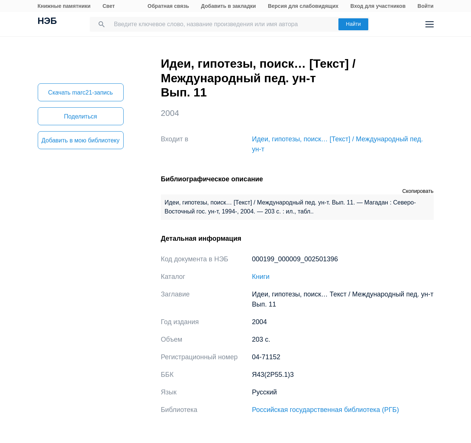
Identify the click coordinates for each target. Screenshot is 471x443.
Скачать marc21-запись (80, 92)
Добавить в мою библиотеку (80, 140)
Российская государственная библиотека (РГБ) (325, 409)
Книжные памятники (64, 6)
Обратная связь (168, 6)
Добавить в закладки (228, 6)
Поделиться (80, 116)
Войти (426, 6)
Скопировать (418, 191)
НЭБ (47, 22)
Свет (108, 6)
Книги (261, 276)
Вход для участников (378, 6)
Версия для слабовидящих (303, 6)
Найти (353, 24)
